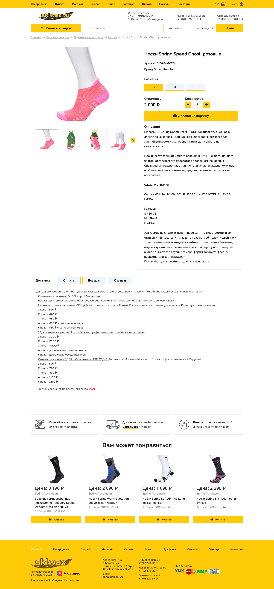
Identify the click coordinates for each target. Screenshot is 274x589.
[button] (133, 140)
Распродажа (39, 4)
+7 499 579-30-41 (189, 19)
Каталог (36, 549)
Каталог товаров (57, 37)
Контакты (184, 4)
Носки (112, 37)
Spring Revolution (166, 69)
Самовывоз (130, 426)
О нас (111, 4)
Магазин (77, 4)
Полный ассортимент (64, 422)
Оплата (147, 4)
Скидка (59, 4)
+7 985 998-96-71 (141, 16)
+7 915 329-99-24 (230, 19)
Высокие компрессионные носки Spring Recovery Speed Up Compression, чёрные (55, 502)
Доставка (128, 4)
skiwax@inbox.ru (113, 576)
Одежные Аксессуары (88, 37)
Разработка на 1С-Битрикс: (55, 580)
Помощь (164, 4)
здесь (92, 388)
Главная (36, 37)
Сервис (95, 4)
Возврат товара (204, 422)
